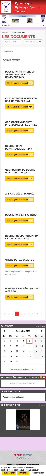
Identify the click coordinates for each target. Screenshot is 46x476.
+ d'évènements (40, 326)
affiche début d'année (19, 193)
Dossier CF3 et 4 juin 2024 (21, 215)
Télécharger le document (20, 83)
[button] (3, 421)
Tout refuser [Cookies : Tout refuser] (23, 473)
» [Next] (41, 314)
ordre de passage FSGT (20, 260)
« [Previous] (4, 314)
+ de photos (41, 405)
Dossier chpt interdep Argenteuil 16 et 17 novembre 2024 (19, 74)
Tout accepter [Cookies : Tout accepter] (9, 473)
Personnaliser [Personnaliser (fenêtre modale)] (38, 473)
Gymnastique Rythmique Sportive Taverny (27, 7)
